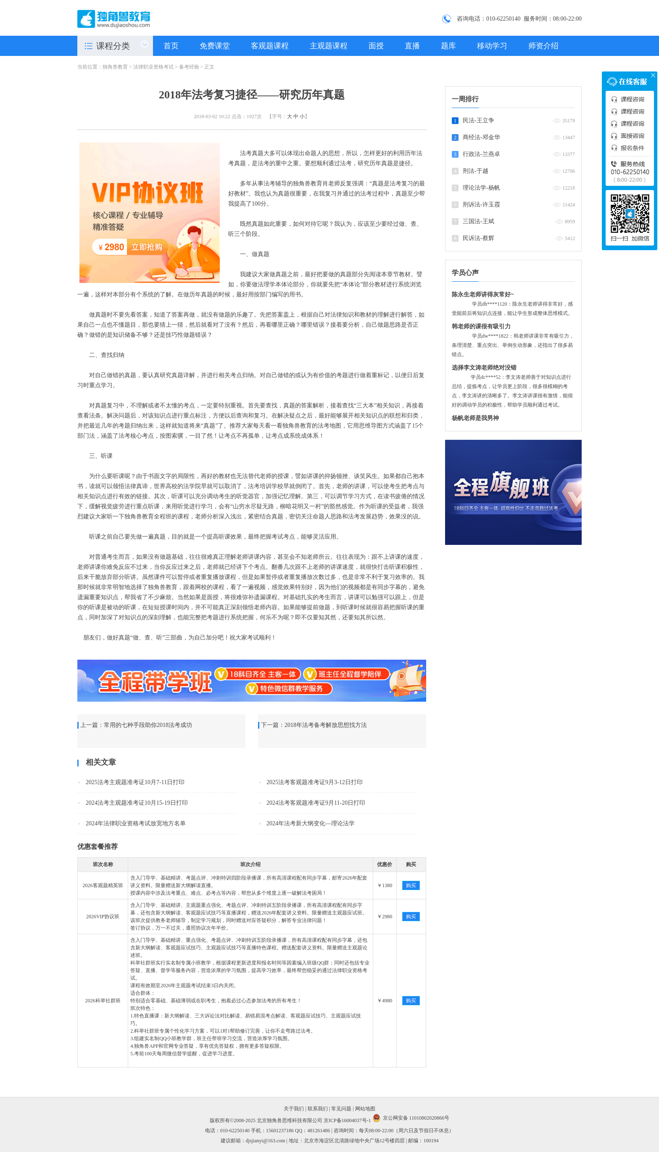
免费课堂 (215, 46)
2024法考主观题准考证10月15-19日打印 (137, 803)
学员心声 (465, 272)
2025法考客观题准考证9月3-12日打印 (314, 782)
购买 (411, 885)
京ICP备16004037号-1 (347, 1120)
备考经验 (189, 67)
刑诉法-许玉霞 (481, 204)
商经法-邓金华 (481, 137)
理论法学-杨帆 (481, 188)
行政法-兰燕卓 (481, 154)
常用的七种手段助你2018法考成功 (148, 725)
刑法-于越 (475, 171)
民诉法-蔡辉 (478, 238)
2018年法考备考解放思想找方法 (326, 725)
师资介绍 (543, 46)
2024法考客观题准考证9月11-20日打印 (315, 803)
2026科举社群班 (103, 1001)
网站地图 (365, 1109)
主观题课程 (329, 46)
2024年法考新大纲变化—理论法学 (310, 823)
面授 (376, 46)
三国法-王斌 (478, 221)
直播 (412, 46)
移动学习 (492, 46)
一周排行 (465, 99)
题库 (448, 46)
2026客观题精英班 (103, 885)
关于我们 (294, 1109)
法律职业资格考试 (153, 67)
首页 (171, 46)
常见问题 (341, 1109)
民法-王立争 (478, 120)
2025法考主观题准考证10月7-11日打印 (135, 782)
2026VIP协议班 (102, 916)
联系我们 (318, 1109)
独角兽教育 (115, 67)
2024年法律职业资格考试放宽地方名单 (136, 823)
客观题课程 (270, 46)
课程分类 (113, 45)
